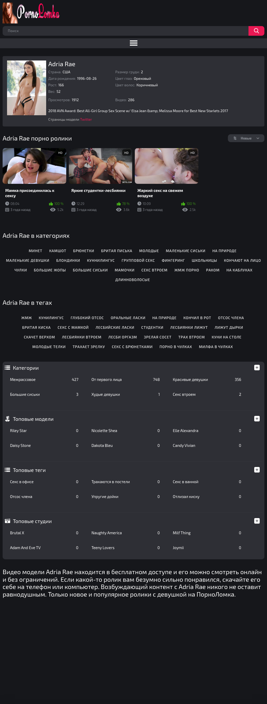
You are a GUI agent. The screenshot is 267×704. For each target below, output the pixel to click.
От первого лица (126, 379)
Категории (26, 368)
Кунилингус (51, 317)
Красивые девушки (207, 379)
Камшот (57, 250)
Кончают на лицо (242, 260)
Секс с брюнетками (132, 346)
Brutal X (44, 532)
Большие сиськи (44, 394)
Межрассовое (44, 379)
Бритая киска (36, 327)
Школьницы (204, 260)
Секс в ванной (207, 481)
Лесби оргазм (122, 337)
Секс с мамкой (73, 327)
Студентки (152, 327)
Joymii (207, 547)
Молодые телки (49, 346)
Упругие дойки (126, 496)
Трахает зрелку (88, 346)
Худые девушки (126, 394)
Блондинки (68, 260)
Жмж (26, 317)
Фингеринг (173, 260)
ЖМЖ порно (186, 270)
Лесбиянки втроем (81, 337)
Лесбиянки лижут (189, 327)
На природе (224, 250)
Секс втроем (207, 394)
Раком (213, 270)
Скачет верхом (39, 337)
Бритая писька (116, 250)
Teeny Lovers (126, 547)
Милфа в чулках (216, 346)
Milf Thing (207, 532)
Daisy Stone (44, 445)
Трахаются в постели (126, 481)
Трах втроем (191, 337)
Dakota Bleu (126, 445)
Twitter (86, 119)
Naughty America (126, 532)
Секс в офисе (44, 481)
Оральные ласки (128, 317)
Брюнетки (83, 250)
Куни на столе (226, 337)
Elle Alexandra (207, 430)
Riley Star (44, 430)
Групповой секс (138, 260)
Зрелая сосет (158, 337)
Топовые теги (29, 470)
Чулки (20, 270)
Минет (35, 250)
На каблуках (239, 270)
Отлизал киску (207, 496)
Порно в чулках (176, 346)
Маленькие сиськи (185, 250)
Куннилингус (101, 260)
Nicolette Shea (126, 430)
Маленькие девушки (27, 260)
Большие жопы (50, 270)
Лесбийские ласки (115, 327)
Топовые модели (33, 419)
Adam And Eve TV (44, 547)
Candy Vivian (207, 445)
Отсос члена (44, 496)
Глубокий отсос (87, 317)
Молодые (149, 250)
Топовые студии (32, 521)
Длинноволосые (132, 279)
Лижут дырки (229, 327)
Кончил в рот (197, 317)
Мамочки (125, 270)
